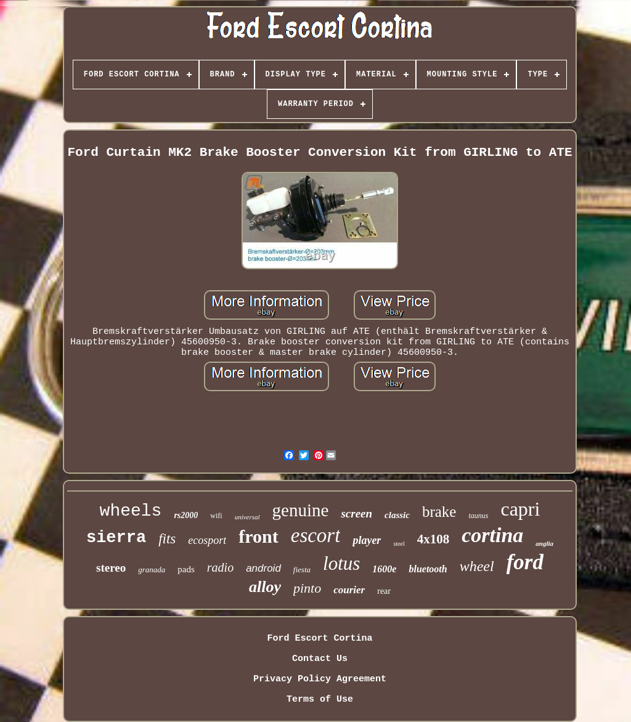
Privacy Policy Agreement (319, 679)
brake (439, 511)
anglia (544, 543)
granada (151, 569)
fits (167, 538)
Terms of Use (320, 699)
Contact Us (320, 659)
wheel (477, 566)
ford (525, 562)
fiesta (302, 569)
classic (397, 515)
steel (398, 543)
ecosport (207, 540)
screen (356, 513)
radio (220, 567)
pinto (307, 588)
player (366, 540)
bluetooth (428, 569)
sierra (116, 538)
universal (247, 517)
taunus (478, 515)
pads (186, 569)
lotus (341, 563)
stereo (111, 567)
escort (316, 535)
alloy (265, 587)
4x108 (433, 539)
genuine (300, 510)
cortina (492, 535)
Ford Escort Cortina (319, 638)
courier (349, 590)
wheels (131, 511)
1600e (384, 569)
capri (520, 509)
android (263, 568)
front (258, 536)
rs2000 (186, 515)
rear (384, 591)
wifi (216, 515)
